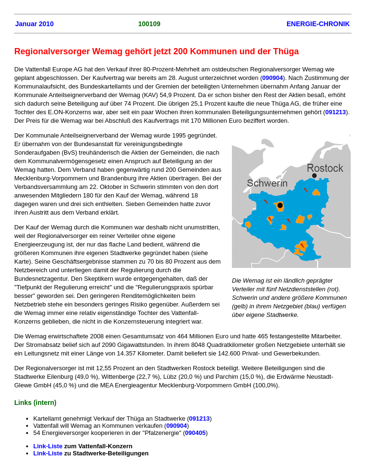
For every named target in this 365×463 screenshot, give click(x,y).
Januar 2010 (34, 24)
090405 (195, 432)
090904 (272, 77)
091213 (335, 112)
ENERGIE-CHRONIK (318, 24)
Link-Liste (48, 446)
